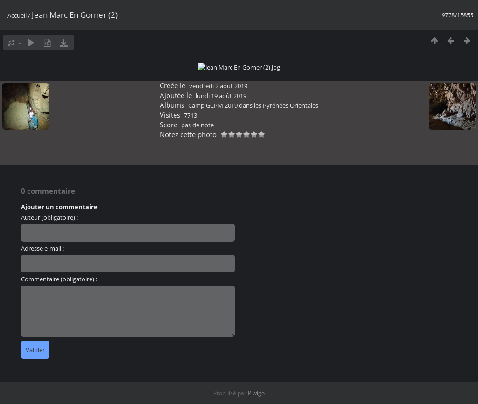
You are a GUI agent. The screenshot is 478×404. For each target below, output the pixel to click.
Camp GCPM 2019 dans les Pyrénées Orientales (253, 376)
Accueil (17, 15)
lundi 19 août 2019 (221, 366)
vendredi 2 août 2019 (218, 356)
